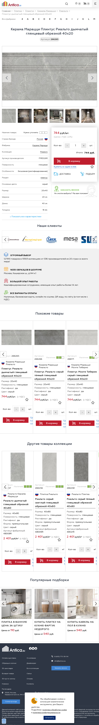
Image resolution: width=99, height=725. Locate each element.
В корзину (68, 161)
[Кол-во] (75, 145)
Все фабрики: (9, 19)
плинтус (44, 178)
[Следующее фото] (96, 358)
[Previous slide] (6, 77)
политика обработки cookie (54, 710)
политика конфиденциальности (46, 712)
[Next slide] (92, 77)
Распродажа (6, 684)
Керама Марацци (40, 145)
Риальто (44, 152)
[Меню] (95, 3)
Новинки (5, 678)
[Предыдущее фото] (3, 358)
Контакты (30, 678)
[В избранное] (92, 166)
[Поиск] (66, 4)
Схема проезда (11, 696)
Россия (40, 139)
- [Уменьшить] (67, 145)
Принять (49, 718)
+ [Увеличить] (83, 145)
